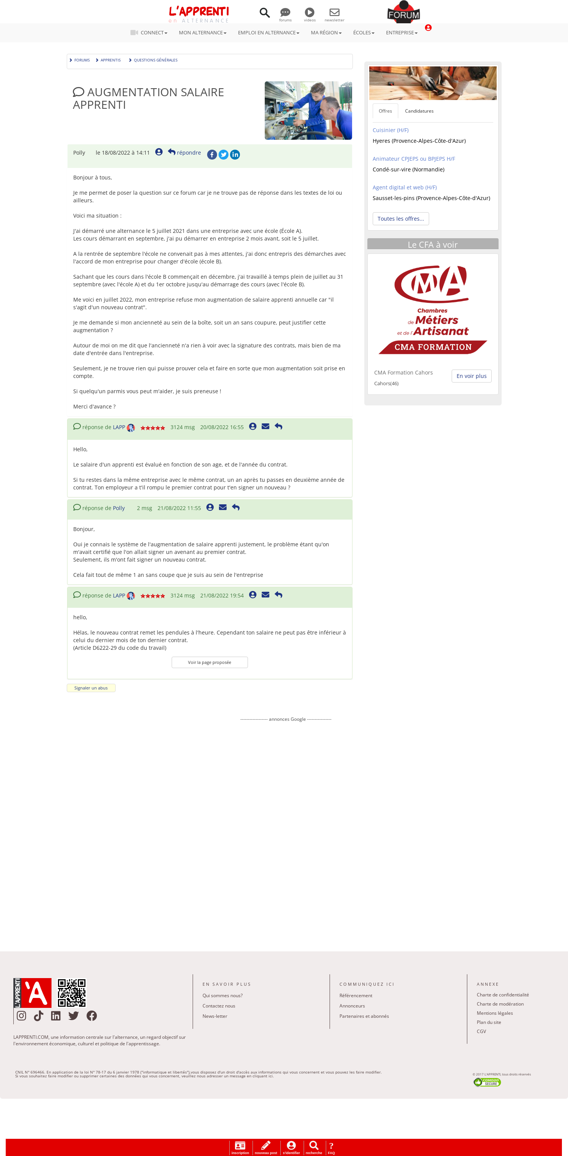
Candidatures (419, 111)
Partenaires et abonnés (364, 1016)
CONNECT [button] (151, 32)
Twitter (223, 155)
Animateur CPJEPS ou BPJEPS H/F (414, 158)
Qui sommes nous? (223, 995)
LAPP (119, 427)
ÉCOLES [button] (364, 32)
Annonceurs (352, 1006)
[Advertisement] (286, 831)
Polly (119, 508)
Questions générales (152, 59)
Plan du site (489, 1022)
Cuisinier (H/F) (391, 130)
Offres (385, 111)
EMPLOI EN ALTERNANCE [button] (268, 32)
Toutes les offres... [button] (401, 218)
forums (285, 17)
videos (310, 17)
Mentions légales (495, 1013)
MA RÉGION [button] (326, 32)
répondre (184, 152)
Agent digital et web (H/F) (405, 187)
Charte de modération (500, 1004)
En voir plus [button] (472, 375)
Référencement (356, 995)
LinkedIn (235, 155)
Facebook (212, 155)
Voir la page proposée (209, 662)
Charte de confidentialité (503, 994)
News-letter (215, 1016)
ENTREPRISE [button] (402, 32)
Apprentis (108, 59)
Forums (79, 59)
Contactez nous (219, 1006)
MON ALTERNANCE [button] (203, 32)
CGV (481, 1031)
